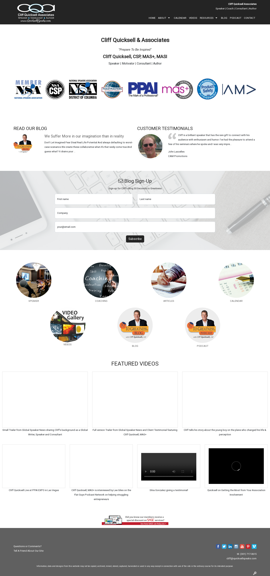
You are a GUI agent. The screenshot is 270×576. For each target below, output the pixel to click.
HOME (152, 18)
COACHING (101, 301)
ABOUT (162, 18)
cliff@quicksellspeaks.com (241, 558)
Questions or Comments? (28, 546)
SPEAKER (33, 301)
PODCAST (235, 18)
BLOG (224, 18)
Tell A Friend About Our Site (29, 550)
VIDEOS (193, 18)
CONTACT (249, 18)
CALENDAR (180, 18)
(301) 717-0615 (248, 554)
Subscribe (135, 239)
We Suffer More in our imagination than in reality (84, 136)
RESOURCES (207, 18)
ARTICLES (168, 301)
